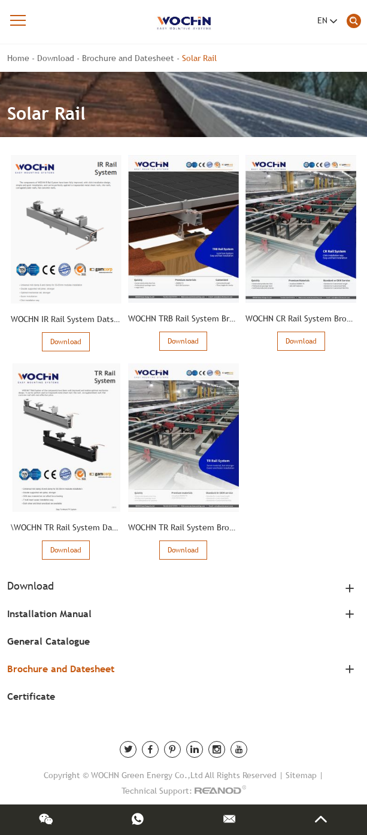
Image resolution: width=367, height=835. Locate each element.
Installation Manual (49, 614)
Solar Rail (199, 58)
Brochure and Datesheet (128, 58)
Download (55, 58)
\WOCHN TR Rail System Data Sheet (77, 527)
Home (18, 58)
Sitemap (301, 775)
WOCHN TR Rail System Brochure (189, 527)
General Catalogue (48, 641)
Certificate (31, 696)
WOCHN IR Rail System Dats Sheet (74, 319)
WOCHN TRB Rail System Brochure (192, 318)
